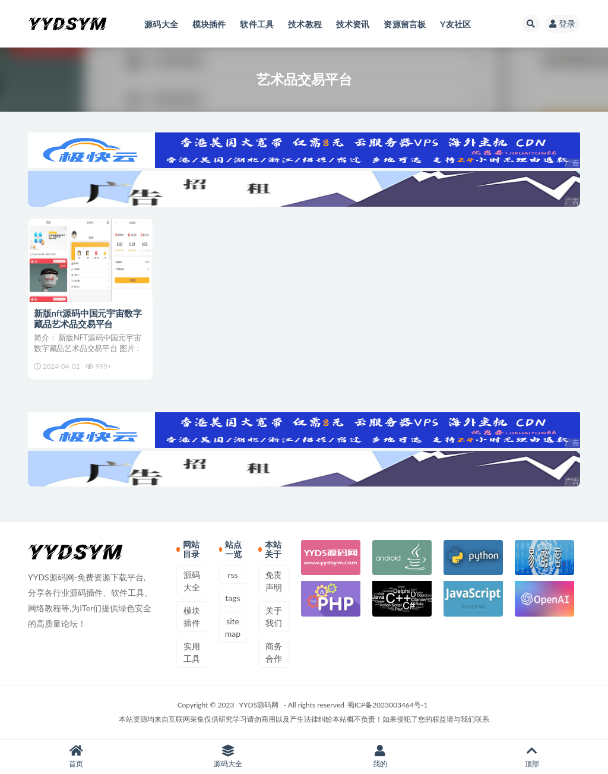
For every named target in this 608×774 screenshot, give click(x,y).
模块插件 (191, 616)
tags (232, 598)
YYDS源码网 (259, 704)
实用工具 (191, 652)
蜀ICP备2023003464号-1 (387, 704)
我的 (380, 756)
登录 (562, 23)
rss (232, 575)
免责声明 (273, 581)
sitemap (232, 627)
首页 (76, 756)
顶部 (532, 756)
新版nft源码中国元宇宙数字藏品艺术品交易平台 (87, 318)
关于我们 (273, 616)
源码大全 (191, 581)
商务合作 (273, 652)
